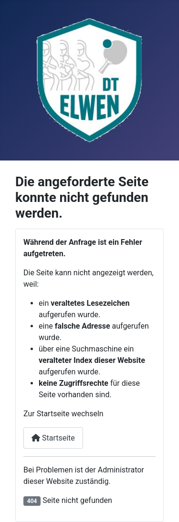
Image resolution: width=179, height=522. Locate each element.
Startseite (53, 437)
